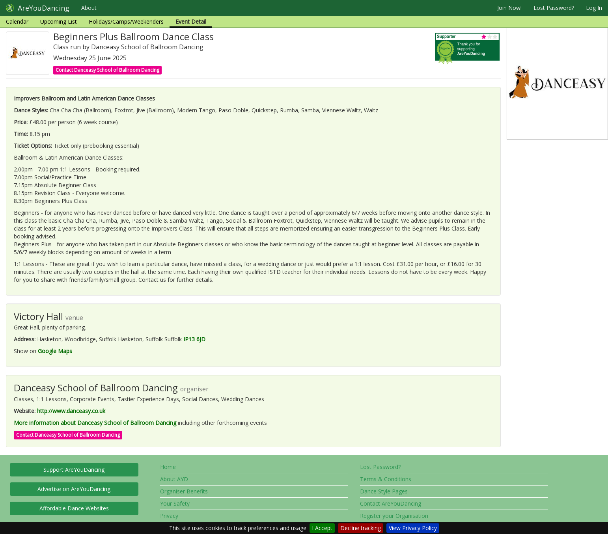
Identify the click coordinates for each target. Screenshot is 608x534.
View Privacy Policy (413, 528)
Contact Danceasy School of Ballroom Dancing (107, 70)
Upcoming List (58, 21)
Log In (594, 7)
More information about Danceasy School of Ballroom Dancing (95, 422)
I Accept (322, 528)
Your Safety (175, 503)
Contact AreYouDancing (390, 503)
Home (168, 467)
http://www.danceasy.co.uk (71, 411)
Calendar (17, 21)
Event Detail (190, 21)
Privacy (169, 515)
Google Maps (55, 351)
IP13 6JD (194, 339)
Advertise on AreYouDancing (73, 489)
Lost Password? (553, 7)
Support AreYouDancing (73, 469)
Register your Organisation (394, 515)
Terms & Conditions (385, 479)
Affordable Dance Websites (74, 508)
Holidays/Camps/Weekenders (126, 21)
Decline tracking (360, 528)
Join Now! (509, 7)
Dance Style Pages (384, 491)
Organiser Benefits (184, 491)
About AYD (174, 479)
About (89, 7)
